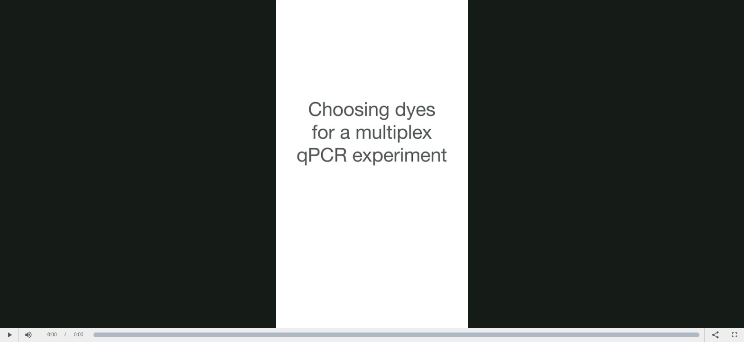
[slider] (396, 334)
